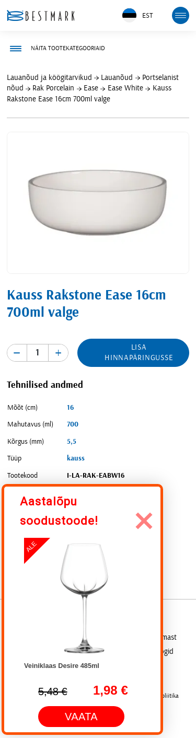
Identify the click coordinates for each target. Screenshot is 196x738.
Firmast (165, 637)
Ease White (125, 88)
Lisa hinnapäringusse (139, 352)
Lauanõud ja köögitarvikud (49, 78)
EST (137, 15)
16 (70, 407)
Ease (91, 88)
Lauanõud (117, 78)
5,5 (71, 441)
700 (72, 424)
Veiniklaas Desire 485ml (61, 666)
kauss (76, 458)
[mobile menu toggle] (181, 16)
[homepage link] (41, 15)
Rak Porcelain (53, 88)
